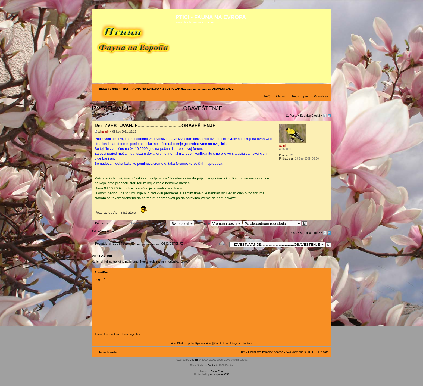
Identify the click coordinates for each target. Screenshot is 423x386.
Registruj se (300, 96)
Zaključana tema (104, 116)
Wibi (249, 343)
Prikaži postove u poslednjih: (162, 223)
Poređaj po (218, 223)
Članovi (281, 96)
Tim (242, 352)
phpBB (194, 359)
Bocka (211, 365)
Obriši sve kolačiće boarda (265, 352)
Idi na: (223, 244)
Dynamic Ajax (203, 343)
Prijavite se (321, 96)
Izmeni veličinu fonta (324, 87)
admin (105, 131)
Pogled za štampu (316, 87)
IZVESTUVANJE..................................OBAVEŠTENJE (157, 108)
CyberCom (217, 371)
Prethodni (101, 223)
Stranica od (310, 115)
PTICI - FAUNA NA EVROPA (139, 88)
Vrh (326, 216)
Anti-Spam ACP (219, 374)
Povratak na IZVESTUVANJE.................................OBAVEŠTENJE (139, 243)
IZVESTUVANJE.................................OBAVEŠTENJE (197, 88)
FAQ (267, 96)
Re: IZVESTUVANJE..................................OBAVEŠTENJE (155, 125)
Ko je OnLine (102, 256)
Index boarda (108, 88)
